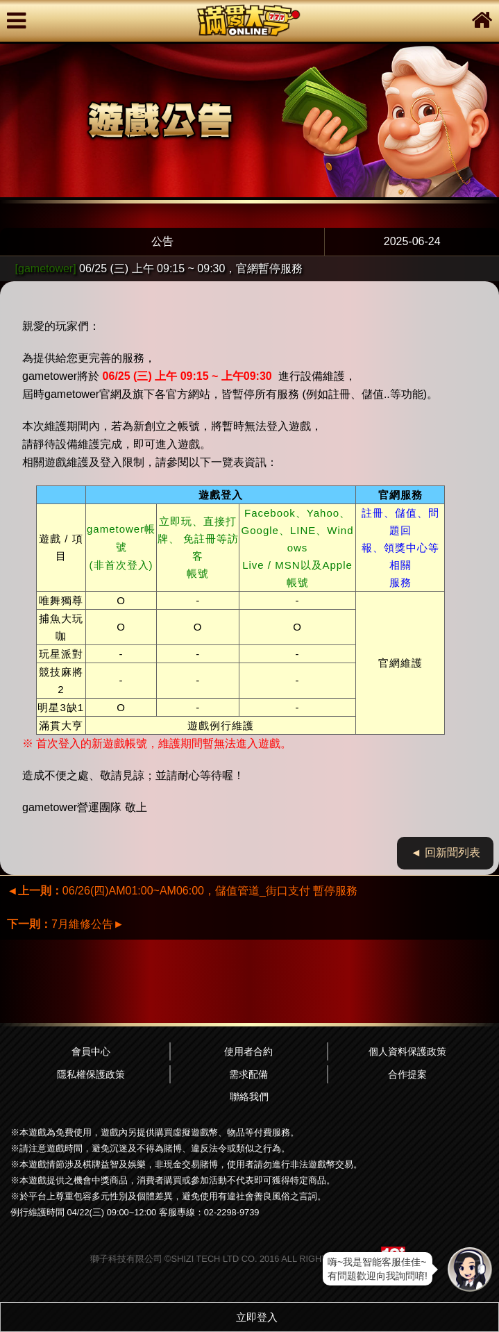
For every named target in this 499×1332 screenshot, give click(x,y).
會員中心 (90, 1051)
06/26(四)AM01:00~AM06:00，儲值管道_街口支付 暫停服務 (182, 891)
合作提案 (407, 1074)
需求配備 (248, 1074)
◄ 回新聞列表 (445, 852)
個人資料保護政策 (407, 1051)
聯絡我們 (249, 1096)
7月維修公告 (65, 924)
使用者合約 (248, 1051)
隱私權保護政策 (91, 1074)
